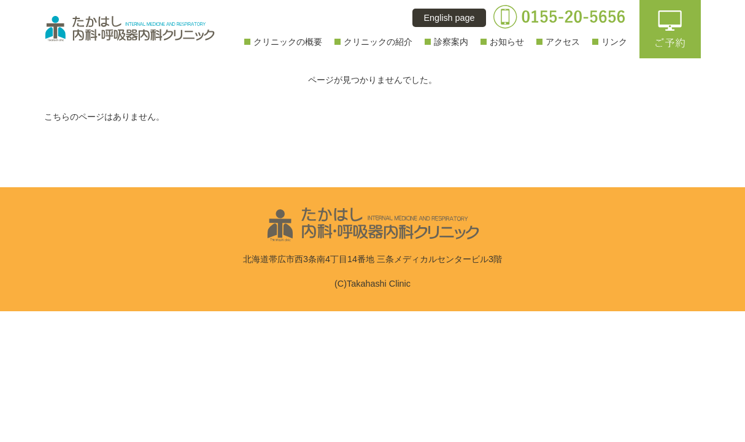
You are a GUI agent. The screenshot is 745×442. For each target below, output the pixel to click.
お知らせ (507, 42)
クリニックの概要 (287, 42)
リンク (614, 42)
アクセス (563, 42)
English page (448, 18)
